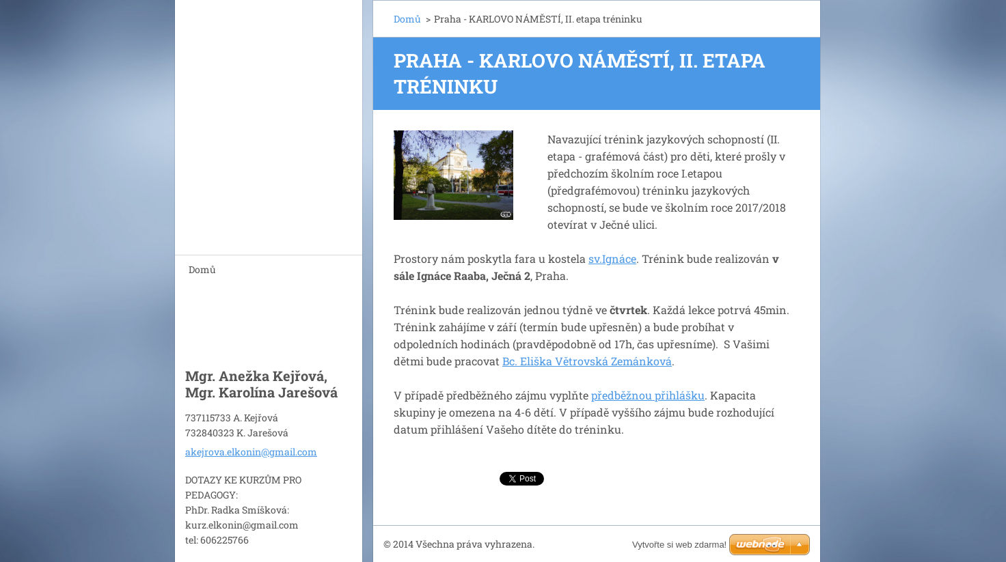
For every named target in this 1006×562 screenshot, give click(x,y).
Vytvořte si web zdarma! (679, 544)
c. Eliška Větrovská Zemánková (590, 361)
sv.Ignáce (612, 258)
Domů (202, 269)
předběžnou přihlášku (648, 395)
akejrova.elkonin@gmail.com (251, 451)
